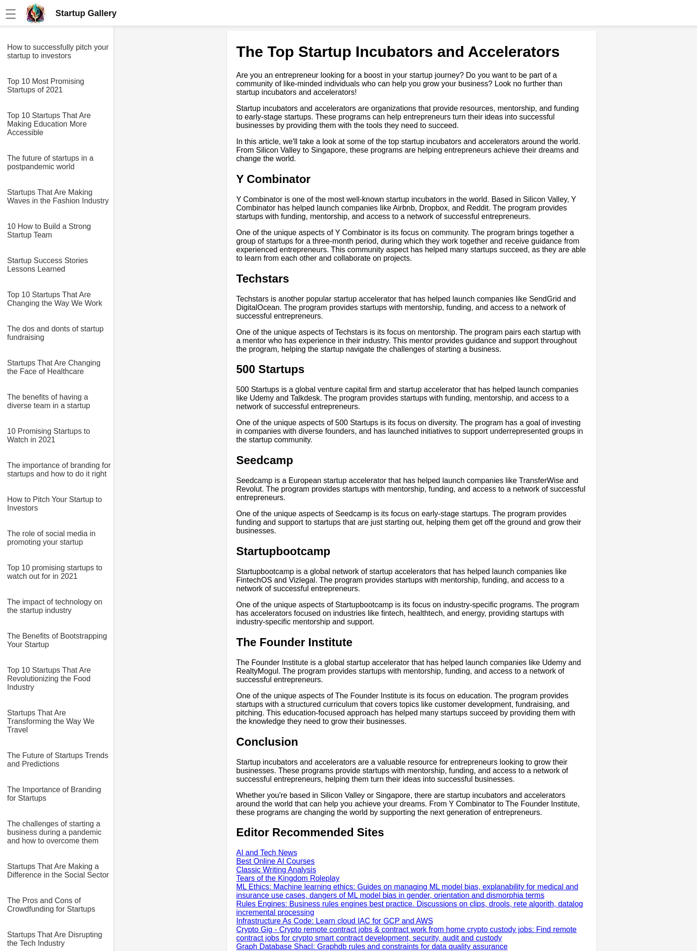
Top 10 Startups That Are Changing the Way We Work (54, 299)
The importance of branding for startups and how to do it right (59, 469)
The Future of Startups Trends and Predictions (57, 759)
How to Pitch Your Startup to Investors (54, 503)
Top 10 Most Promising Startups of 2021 (45, 85)
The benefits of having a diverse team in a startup (48, 401)
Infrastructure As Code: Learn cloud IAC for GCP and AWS (334, 921)
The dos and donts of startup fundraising (55, 333)
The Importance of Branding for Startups (54, 794)
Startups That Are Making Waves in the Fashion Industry (58, 196)
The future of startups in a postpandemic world (50, 162)
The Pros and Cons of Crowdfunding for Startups (51, 904)
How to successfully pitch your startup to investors (58, 51)
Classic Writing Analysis (276, 870)
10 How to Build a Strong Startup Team (49, 230)
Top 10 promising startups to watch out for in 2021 (54, 572)
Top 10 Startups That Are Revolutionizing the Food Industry (49, 678)
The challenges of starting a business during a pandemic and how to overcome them (54, 832)
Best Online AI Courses (275, 861)
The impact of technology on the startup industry (54, 606)
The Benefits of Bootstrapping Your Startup (57, 640)
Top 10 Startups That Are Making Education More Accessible (49, 124)
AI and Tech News (267, 853)
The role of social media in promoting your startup (51, 538)
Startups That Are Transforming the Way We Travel (50, 721)
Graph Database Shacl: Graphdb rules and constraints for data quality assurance (372, 946)
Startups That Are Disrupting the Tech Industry (54, 939)
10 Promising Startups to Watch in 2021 (48, 435)
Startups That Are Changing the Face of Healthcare (53, 367)
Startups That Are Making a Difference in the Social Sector (58, 870)
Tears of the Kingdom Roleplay (288, 878)
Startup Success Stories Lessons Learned (47, 264)
